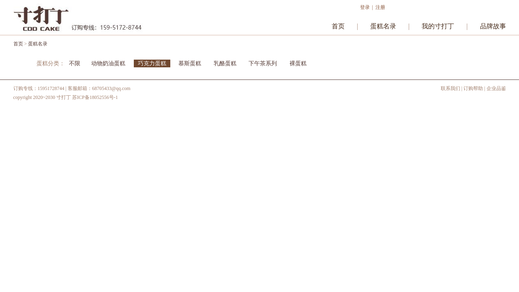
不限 (74, 63)
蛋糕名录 (383, 26)
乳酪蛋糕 (225, 63)
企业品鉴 (496, 88)
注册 (380, 7)
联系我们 (450, 88)
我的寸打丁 (438, 26)
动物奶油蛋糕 (108, 63)
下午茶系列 (263, 63)
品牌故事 (493, 26)
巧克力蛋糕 (152, 63)
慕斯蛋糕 (190, 63)
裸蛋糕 (298, 63)
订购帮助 (473, 88)
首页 (338, 26)
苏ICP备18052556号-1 (95, 97)
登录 (365, 7)
